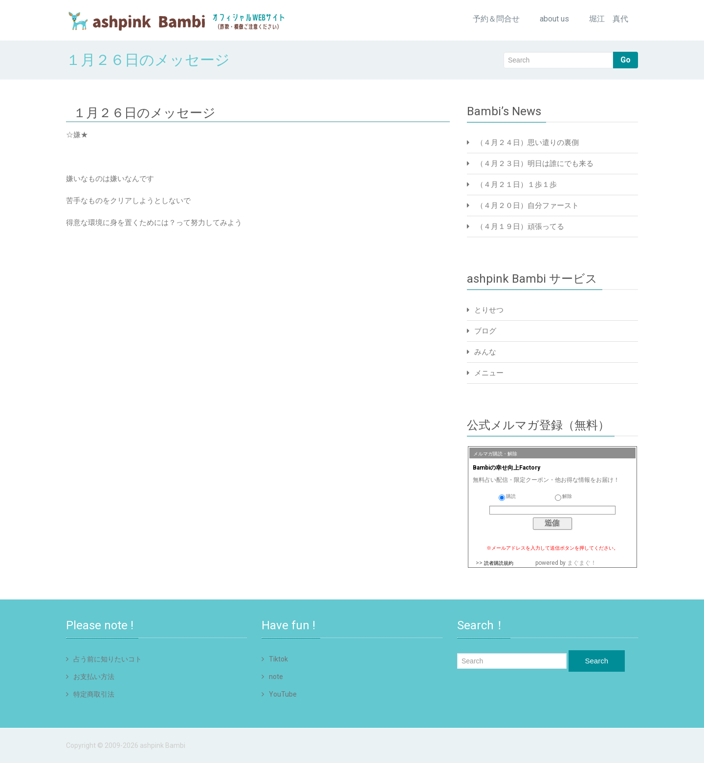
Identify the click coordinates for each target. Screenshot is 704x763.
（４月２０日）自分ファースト (527, 205)
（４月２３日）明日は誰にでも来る (535, 163)
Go (625, 59)
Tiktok (278, 659)
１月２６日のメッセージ (144, 112)
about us (554, 18)
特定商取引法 (93, 694)
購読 (507, 496)
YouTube (283, 694)
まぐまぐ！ (581, 562)
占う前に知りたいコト (107, 659)
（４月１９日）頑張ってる (520, 226)
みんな (485, 352)
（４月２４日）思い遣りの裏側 (527, 142)
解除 (563, 496)
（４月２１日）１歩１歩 (516, 184)
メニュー (489, 373)
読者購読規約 (498, 563)
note (276, 677)
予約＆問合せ (496, 18)
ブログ (485, 331)
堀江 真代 (608, 18)
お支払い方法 (93, 677)
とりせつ (489, 310)
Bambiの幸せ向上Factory (506, 467)
